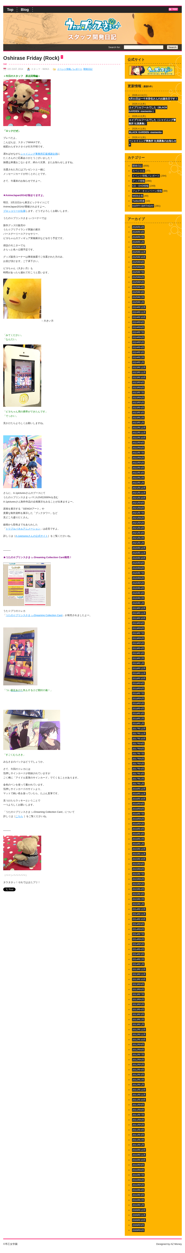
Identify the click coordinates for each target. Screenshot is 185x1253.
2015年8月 (138, 869)
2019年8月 (138, 628)
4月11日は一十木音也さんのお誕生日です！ (153, 98)
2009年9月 (138, 1225)
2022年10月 (138, 437)
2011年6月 (138, 1119)
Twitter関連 (138, 200)
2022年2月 (138, 477)
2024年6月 (138, 337)
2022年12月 (138, 427)
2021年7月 (138, 512)
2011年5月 (138, 1124)
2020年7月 (138, 573)
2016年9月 (138, 803)
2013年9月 (138, 984)
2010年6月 (138, 1180)
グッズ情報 (138, 180)
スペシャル (138, 170)
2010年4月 (138, 1190)
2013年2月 (138, 1019)
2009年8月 (138, 1230)
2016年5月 (138, 823)
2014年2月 (138, 959)
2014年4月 (138, 949)
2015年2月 (138, 899)
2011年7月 (138, 1114)
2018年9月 (138, 683)
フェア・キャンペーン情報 (147, 190)
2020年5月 (138, 583)
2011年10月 (138, 1099)
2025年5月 (138, 282)
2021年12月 (138, 487)
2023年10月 (138, 377)
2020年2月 (138, 598)
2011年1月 (138, 1144)
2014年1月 (138, 964)
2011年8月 (138, 1109)
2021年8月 (138, 507)
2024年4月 (138, 347)
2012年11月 (138, 1034)
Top (10, 10)
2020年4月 (138, 588)
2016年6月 (138, 818)
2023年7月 (138, 392)
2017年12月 (138, 728)
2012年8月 (138, 1049)
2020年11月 (138, 553)
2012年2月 (138, 1079)
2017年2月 (138, 778)
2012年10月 (138, 1039)
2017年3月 (138, 773)
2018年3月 (138, 713)
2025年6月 (138, 277)
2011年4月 (138, 1129)
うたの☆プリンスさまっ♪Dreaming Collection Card (34, 615)
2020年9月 (138, 563)
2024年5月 (138, 342)
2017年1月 (138, 783)
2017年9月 (138, 743)
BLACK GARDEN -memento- (145, 132)
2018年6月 (138, 698)
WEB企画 (137, 195)
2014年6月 (138, 939)
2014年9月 (138, 924)
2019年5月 (138, 643)
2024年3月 (138, 352)
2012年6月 (138, 1059)
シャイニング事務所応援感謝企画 (39, 153)
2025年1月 (138, 302)
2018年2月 (138, 718)
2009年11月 (138, 1215)
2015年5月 (138, 884)
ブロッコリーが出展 (14, 211)
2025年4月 (138, 287)
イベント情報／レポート (69, 69)
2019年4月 (138, 648)
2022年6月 (138, 457)
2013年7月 (138, 994)
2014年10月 (138, 919)
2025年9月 (138, 262)
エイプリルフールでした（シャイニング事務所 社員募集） (152, 121)
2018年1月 (138, 723)
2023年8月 (138, 387)
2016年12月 (138, 788)
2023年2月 (138, 417)
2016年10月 (138, 798)
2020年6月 (138, 578)
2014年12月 (138, 909)
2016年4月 (138, 829)
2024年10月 (138, 317)
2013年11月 (138, 974)
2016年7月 (138, 813)
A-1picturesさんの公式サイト (32, 536)
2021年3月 (138, 532)
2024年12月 (138, 307)
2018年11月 (138, 673)
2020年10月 (138, 558)
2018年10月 (138, 678)
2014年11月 (138, 914)
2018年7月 (138, 693)
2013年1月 (138, 1024)
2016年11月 (138, 793)
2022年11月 (138, 432)
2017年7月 (138, 753)
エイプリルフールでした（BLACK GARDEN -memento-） (148, 109)
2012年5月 (138, 1064)
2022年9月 (138, 442)
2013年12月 (138, 969)
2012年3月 (138, 1074)
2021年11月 (138, 492)
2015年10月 (138, 859)
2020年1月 (138, 603)
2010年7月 (138, 1175)
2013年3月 (138, 1014)
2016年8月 (138, 808)
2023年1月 (138, 422)
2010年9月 (138, 1164)
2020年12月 (138, 548)
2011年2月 (138, 1139)
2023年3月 (138, 412)
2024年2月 (138, 357)
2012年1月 (138, 1084)
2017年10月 (138, 738)
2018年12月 (138, 668)
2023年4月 (138, 407)
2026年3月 (138, 232)
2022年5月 (138, 462)
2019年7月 (138, 633)
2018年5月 (138, 703)
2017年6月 (138, 758)
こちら (19, 816)
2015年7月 (138, 874)
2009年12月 (138, 1210)
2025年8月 (138, 267)
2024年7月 (138, 332)
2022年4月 (138, 467)
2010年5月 (138, 1185)
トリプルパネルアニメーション (23, 528)
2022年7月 (138, 452)
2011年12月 (138, 1089)
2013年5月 (138, 1004)
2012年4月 (138, 1069)
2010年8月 (138, 1170)
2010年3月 (138, 1195)
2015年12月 (138, 849)
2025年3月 (138, 292)
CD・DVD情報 (140, 185)
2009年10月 (138, 1220)
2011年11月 (138, 1094)
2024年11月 (138, 312)
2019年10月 (138, 618)
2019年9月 (138, 623)
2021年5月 (138, 522)
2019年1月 (138, 663)
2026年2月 (138, 237)
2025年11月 (138, 252)
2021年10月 (138, 497)
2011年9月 (138, 1104)
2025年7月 (138, 272)
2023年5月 (138, 402)
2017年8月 (138, 748)
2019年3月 (138, 653)
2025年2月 (138, 297)
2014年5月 (138, 944)
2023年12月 (138, 367)
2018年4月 (138, 708)
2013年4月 (138, 1009)
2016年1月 (138, 843)
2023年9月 (138, 382)
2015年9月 (138, 864)
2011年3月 (138, 1134)
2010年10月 (138, 1160)
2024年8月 (138, 327)
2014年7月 (138, 934)
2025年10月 (138, 257)
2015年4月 (138, 889)
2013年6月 (138, 999)
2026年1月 (138, 242)
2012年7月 (138, 1054)
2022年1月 (138, 482)
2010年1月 (138, 1205)
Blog (25, 10)
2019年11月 (138, 613)
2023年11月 (138, 372)
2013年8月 (138, 989)
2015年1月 (138, 904)
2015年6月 (138, 879)
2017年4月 (138, 768)
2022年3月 (138, 472)
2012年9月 (138, 1044)
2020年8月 (138, 568)
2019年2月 (138, 658)
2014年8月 (138, 929)
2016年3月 (138, 833)
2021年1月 (138, 543)
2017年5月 (138, 763)
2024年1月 (138, 362)
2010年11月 (138, 1154)
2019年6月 (138, 638)
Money (178, 1244)
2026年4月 (138, 227)
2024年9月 (138, 322)
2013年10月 (138, 979)
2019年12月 (138, 608)
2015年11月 (138, 853)
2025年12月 (138, 247)
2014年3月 (138, 954)
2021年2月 (138, 538)
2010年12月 (138, 1150)
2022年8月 (138, 447)
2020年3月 (138, 593)
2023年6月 (138, 397)
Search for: (114, 47)
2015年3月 (138, 894)
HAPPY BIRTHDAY (143, 205)
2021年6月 (138, 518)
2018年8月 (138, 688)
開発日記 (87, 69)
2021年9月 (138, 502)
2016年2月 (138, 839)
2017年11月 (138, 733)
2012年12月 (138, 1029)
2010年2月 (138, 1200)
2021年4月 (138, 528)
